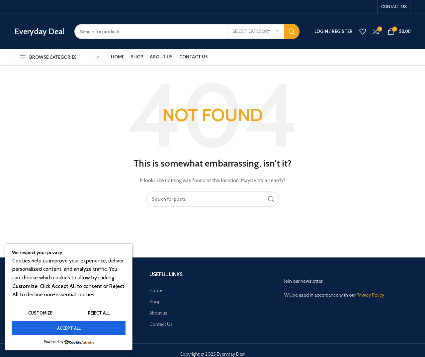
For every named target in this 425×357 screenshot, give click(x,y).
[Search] (186, 31)
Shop (155, 302)
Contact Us (161, 324)
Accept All (69, 328)
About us (158, 313)
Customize (40, 313)
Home (155, 290)
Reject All (99, 313)
